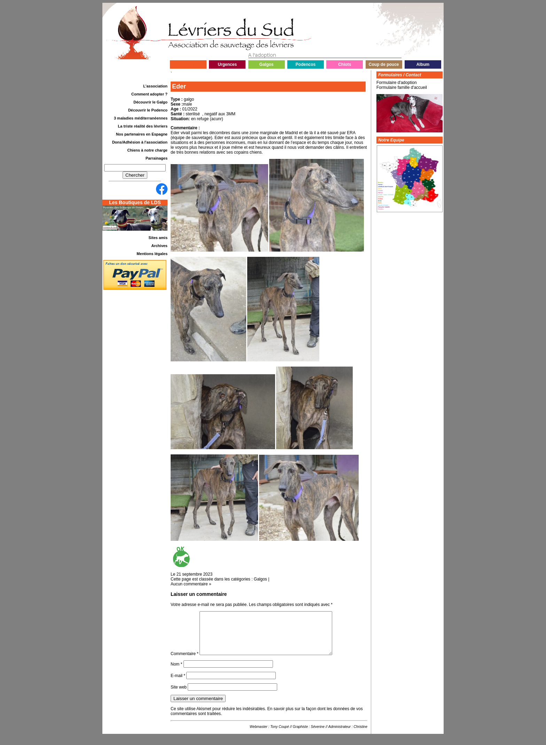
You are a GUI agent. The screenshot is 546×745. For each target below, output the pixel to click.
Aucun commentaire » (191, 584)
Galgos (266, 64)
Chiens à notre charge (147, 150)
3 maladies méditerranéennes (140, 118)
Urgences (227, 64)
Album (422, 64)
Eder (179, 86)
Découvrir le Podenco (147, 110)
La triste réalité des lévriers (142, 126)
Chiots (344, 64)
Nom (176, 672)
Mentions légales (151, 254)
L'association (155, 86)
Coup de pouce (384, 64)
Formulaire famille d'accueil (401, 87)
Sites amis (158, 238)
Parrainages (156, 158)
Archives (159, 246)
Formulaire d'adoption (396, 82)
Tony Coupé (279, 735)
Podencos (305, 64)
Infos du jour (188, 64)
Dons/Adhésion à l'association (139, 142)
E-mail (178, 684)
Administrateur (339, 735)
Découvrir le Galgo (150, 102)
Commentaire (184, 662)
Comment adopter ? (149, 94)
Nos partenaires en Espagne (141, 134)
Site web (179, 695)
